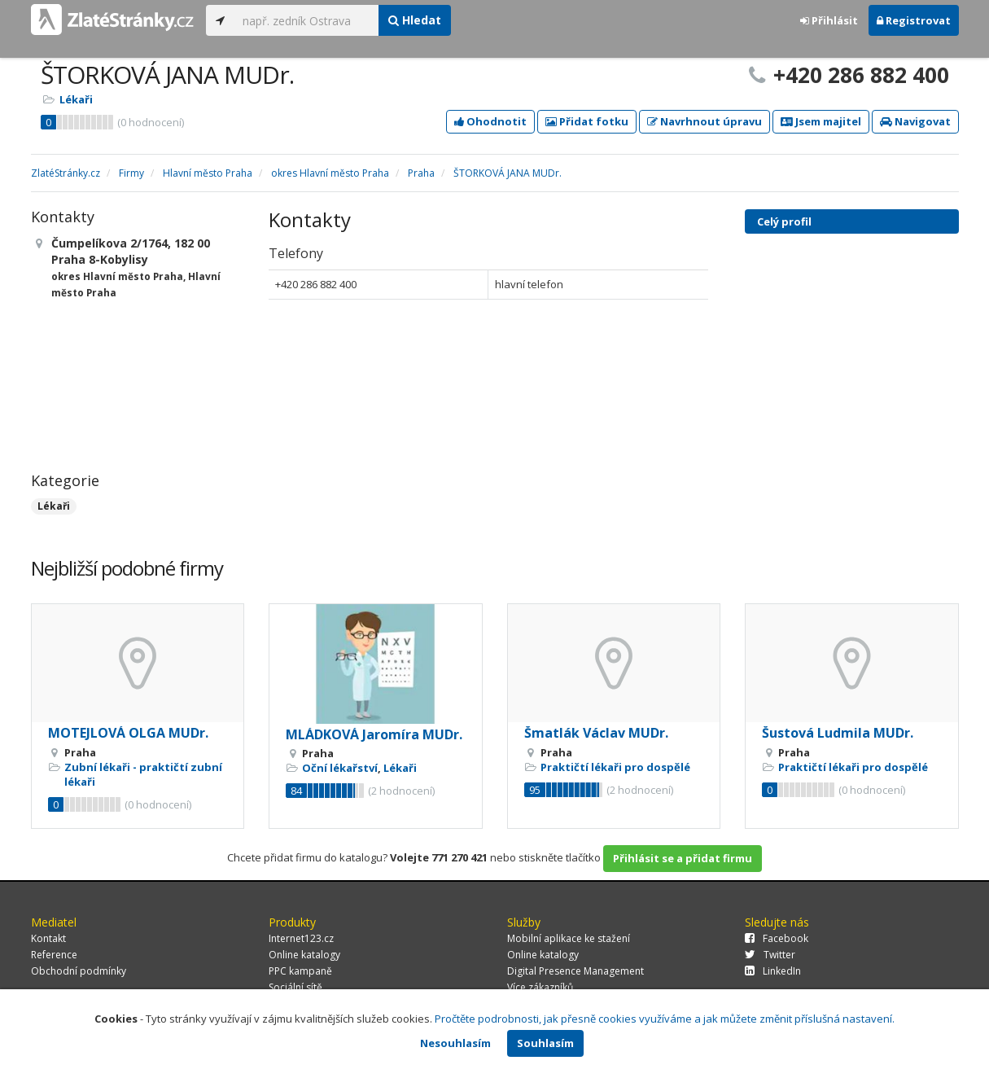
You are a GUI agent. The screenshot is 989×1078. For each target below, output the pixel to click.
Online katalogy (304, 955)
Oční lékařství (340, 767)
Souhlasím (545, 1043)
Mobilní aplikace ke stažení (568, 938)
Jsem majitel (821, 121)
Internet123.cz (301, 938)
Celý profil (784, 221)
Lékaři (76, 99)
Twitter (770, 955)
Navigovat (915, 121)
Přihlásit (829, 20)
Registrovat (914, 20)
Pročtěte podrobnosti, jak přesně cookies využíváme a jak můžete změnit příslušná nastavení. (665, 1018)
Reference (54, 955)
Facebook (776, 938)
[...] (306, 20)
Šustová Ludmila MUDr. (837, 733)
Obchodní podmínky (78, 971)
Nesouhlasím (455, 1043)
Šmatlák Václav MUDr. (596, 733)
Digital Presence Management (575, 971)
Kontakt (48, 938)
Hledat (414, 20)
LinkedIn (773, 971)
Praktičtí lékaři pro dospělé (615, 767)
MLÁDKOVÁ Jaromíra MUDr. (374, 734)
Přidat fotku (586, 121)
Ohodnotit (490, 121)
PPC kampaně (300, 971)
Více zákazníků (540, 987)
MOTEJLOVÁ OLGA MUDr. (128, 733)
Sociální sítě (295, 987)
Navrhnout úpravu (704, 121)
